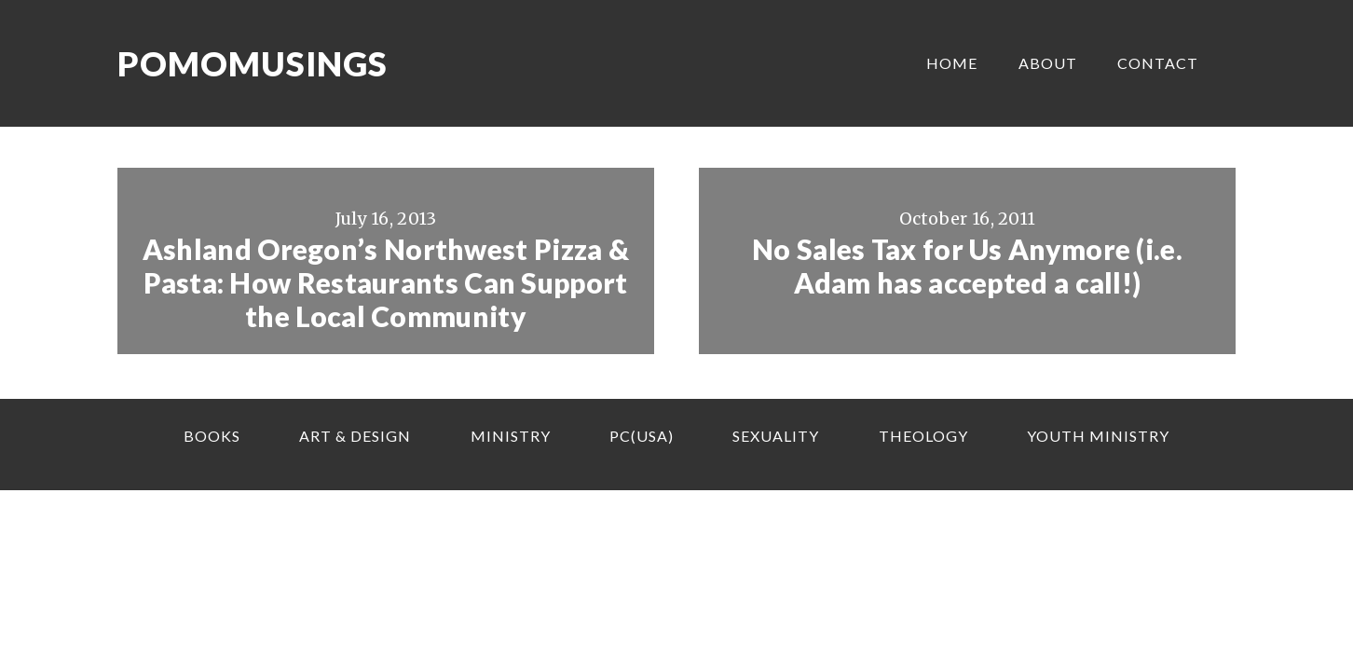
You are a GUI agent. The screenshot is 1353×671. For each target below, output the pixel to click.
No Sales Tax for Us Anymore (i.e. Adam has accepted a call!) (967, 265)
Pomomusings (252, 63)
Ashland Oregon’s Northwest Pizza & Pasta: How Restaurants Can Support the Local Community (386, 282)
